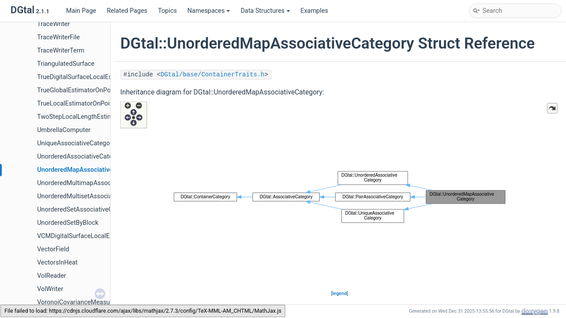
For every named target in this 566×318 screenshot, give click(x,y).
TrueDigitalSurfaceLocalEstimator (84, 77)
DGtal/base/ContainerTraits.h (212, 74)
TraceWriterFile (58, 37)
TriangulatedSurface (65, 64)
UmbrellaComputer (64, 130)
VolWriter (50, 289)
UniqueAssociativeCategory (76, 143)
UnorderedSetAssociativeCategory (85, 209)
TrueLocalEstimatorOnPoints (78, 103)
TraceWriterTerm (60, 50)
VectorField (53, 249)
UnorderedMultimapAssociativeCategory (94, 183)
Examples (314, 11)
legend (340, 293)
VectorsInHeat (57, 262)
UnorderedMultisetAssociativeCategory (92, 196)
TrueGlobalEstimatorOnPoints (79, 90)
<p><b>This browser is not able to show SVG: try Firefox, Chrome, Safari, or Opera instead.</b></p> (339, 195)
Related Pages (127, 11)
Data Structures (265, 11)
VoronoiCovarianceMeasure (76, 302)
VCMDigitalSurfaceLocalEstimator (85, 236)
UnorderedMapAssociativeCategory (87, 170)
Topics (167, 11)
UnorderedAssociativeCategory (81, 156)
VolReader (51, 276)
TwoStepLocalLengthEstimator (80, 117)
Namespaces (208, 11)
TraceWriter (53, 24)
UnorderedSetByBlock (68, 223)
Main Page (81, 11)
